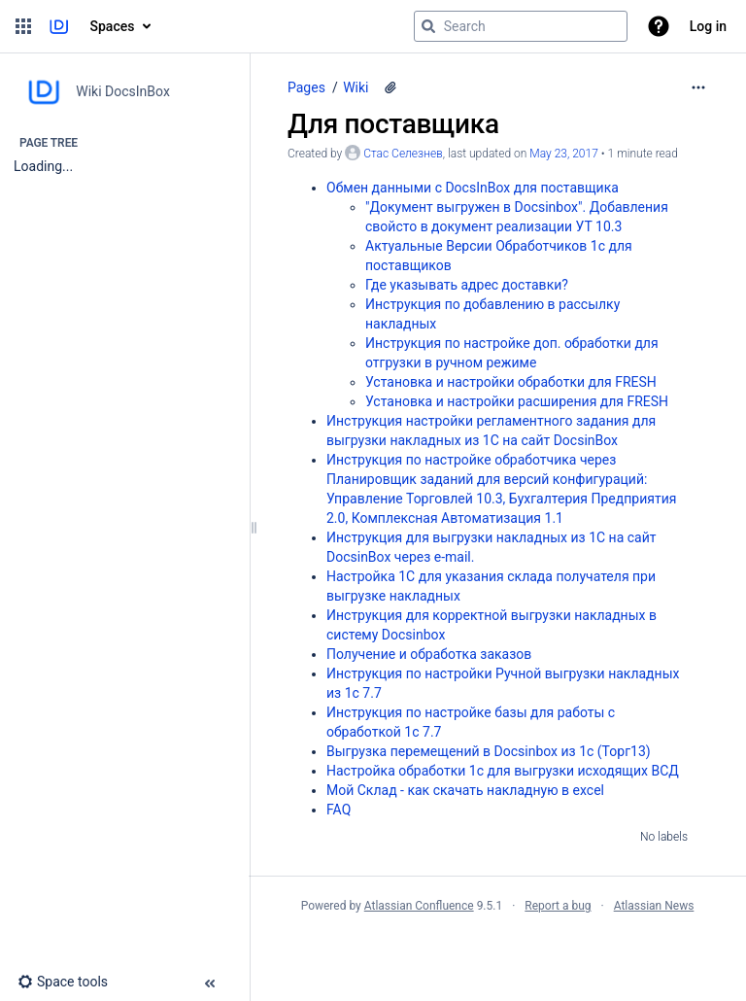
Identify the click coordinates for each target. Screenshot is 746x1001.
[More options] (698, 87)
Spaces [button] (112, 26)
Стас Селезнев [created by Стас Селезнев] (403, 153)
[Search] (428, 26)
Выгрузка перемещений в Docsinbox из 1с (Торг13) (488, 751)
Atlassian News (654, 906)
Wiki (355, 87)
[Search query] (520, 26)
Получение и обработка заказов (428, 654)
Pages (306, 87)
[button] (23, 26)
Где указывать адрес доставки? (466, 285)
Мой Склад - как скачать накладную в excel (465, 790)
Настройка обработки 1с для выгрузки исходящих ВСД (502, 770)
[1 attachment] (390, 87)
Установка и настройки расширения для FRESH (516, 401)
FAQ (338, 809)
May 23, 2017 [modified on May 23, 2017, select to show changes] (563, 153)
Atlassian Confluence (419, 906)
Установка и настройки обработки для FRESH (511, 382)
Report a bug (558, 906)
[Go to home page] (59, 26)
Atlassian (498, 948)
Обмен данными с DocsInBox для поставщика (472, 187)
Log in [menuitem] (708, 26)
